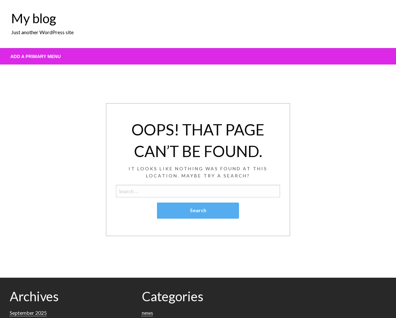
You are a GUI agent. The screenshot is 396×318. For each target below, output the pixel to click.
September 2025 (28, 313)
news (147, 313)
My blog (33, 18)
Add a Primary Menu (35, 56)
